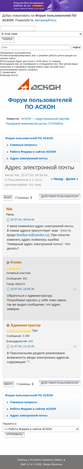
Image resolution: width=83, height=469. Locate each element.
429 (30, 341)
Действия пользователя (59, 196)
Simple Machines (53, 464)
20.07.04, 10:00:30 (22, 289)
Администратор (26, 325)
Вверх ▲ (60, 459)
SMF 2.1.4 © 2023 (30, 464)
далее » (72, 179)
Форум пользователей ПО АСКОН (40, 103)
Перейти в (9, 423)
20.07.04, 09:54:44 (22, 219)
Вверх (8, 384)
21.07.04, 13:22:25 (22, 346)
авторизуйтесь (45, 20)
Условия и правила (41, 459)
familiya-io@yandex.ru (32, 235)
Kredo (16, 262)
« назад (57, 179)
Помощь (22, 459)
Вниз (7, 197)
